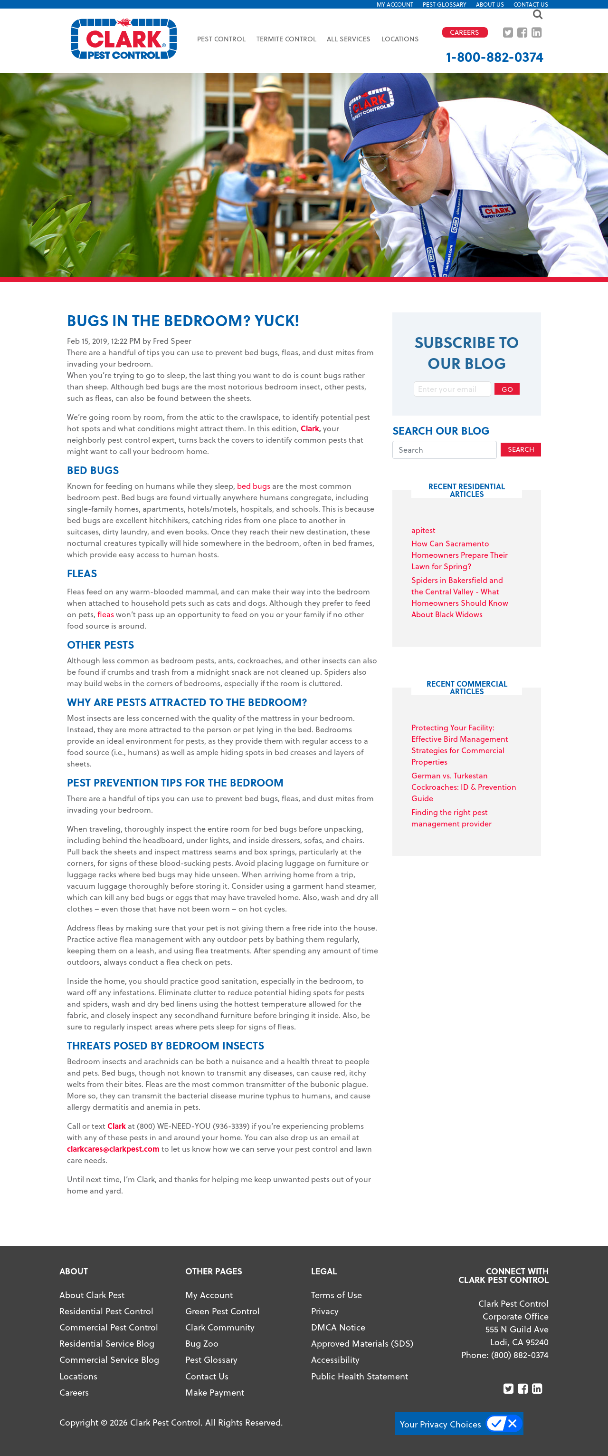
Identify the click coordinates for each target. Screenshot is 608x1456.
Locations (400, 39)
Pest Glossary (444, 4)
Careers (74, 1392)
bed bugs (253, 485)
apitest (423, 529)
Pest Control (221, 39)
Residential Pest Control (106, 1310)
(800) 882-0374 (520, 1354)
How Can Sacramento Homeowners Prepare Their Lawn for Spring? (459, 555)
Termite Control (286, 39)
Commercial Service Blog (109, 1359)
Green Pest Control (222, 1310)
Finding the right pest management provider (451, 817)
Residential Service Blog (106, 1343)
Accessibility (335, 1359)
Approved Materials (350, 1343)
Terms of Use (336, 1294)
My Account (395, 4)
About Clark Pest (91, 1294)
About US (490, 4)
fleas (105, 614)
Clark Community (220, 1326)
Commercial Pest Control (108, 1326)
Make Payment (214, 1392)
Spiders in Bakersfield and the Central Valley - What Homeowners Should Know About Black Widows (459, 597)
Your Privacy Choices (440, 1423)
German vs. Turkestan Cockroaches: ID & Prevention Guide (463, 787)
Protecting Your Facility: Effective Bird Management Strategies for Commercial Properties (459, 744)
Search (521, 449)
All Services (348, 39)
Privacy (325, 1310)
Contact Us (530, 4)
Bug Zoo (201, 1343)
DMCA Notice (338, 1326)
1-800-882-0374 (494, 56)
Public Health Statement (359, 1375)
